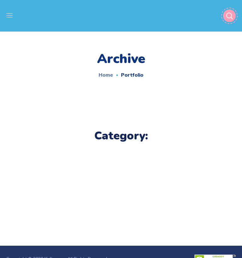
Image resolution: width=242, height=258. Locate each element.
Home (106, 75)
